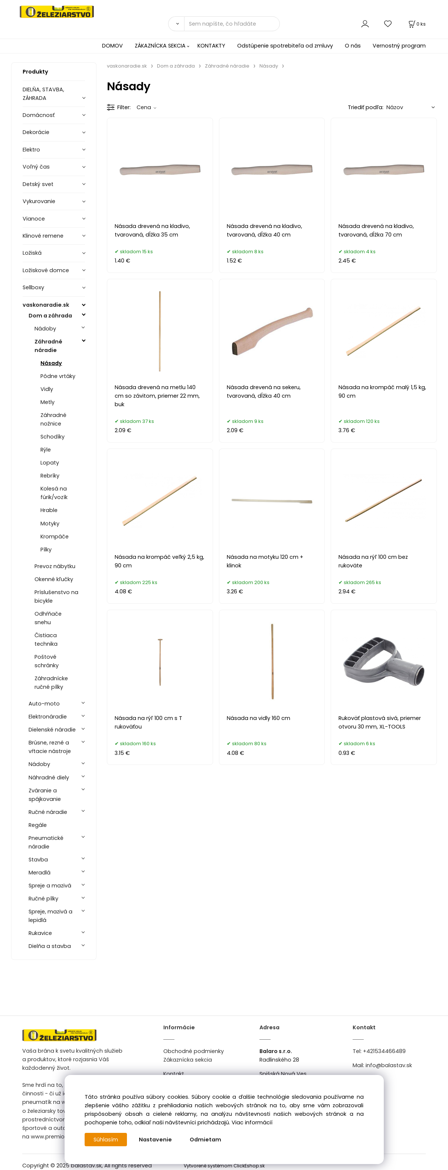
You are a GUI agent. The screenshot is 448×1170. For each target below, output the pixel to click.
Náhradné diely (49, 777)
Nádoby (45, 328)
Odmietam (205, 1139)
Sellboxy (33, 287)
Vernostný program (399, 45)
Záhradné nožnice (53, 419)
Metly (47, 402)
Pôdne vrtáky (57, 376)
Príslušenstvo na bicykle (56, 596)
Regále (38, 825)
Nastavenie (155, 1139)
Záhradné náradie (48, 346)
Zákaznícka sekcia (187, 1059)
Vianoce (34, 218)
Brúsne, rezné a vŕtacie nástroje (50, 747)
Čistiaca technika (46, 640)
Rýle (45, 449)
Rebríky (49, 475)
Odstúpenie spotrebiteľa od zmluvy (285, 45)
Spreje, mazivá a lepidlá (50, 916)
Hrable (49, 510)
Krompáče (54, 536)
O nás (353, 45)
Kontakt (173, 1074)
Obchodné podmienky (193, 1051)
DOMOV (112, 45)
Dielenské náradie (52, 729)
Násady (51, 363)
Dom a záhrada (50, 315)
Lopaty (49, 462)
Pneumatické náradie (46, 842)
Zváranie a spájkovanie (45, 795)
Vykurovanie (39, 201)
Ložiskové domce (46, 270)
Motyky (49, 523)
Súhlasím (106, 1139)
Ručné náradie (48, 812)
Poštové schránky (47, 661)
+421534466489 (384, 1051)
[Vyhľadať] (176, 23)
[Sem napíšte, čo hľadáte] (232, 23)
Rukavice (40, 933)
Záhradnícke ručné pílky (51, 683)
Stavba (38, 859)
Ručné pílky (43, 898)
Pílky (46, 549)
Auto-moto (44, 703)
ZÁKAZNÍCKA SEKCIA (160, 45)
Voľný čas (36, 166)
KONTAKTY (211, 45)
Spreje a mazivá (50, 885)
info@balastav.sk (389, 1065)
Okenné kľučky (54, 579)
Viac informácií (252, 1122)
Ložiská (32, 253)
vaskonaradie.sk (46, 305)
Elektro (31, 149)
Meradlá (39, 872)
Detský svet (38, 184)
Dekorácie (36, 132)
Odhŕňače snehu (48, 618)
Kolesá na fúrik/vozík (54, 493)
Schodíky (52, 436)
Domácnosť (39, 115)
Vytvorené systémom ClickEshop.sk (224, 1166)
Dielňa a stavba (50, 946)
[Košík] (416, 23)
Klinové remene (43, 235)
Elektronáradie (48, 716)
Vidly (46, 389)
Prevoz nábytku (55, 566)
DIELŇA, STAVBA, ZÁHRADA (43, 94)
